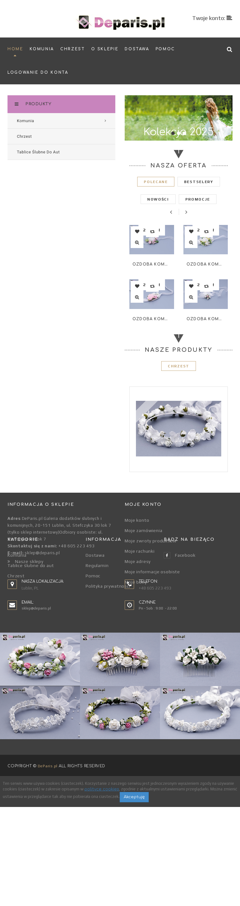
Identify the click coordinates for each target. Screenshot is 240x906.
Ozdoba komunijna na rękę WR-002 (151, 319)
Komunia (17, 617)
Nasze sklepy (25, 561)
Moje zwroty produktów (151, 540)
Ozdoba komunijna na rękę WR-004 (206, 319)
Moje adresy (138, 561)
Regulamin (97, 627)
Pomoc (93, 638)
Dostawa (95, 617)
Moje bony (136, 582)
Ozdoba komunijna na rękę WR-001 (151, 264)
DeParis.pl (48, 865)
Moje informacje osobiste (152, 571)
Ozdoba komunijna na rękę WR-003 (206, 264)
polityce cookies (101, 888)
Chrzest (16, 638)
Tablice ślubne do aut (31, 627)
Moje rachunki (140, 551)
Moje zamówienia (143, 530)
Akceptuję (134, 896)
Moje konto (137, 520)
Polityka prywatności (108, 648)
